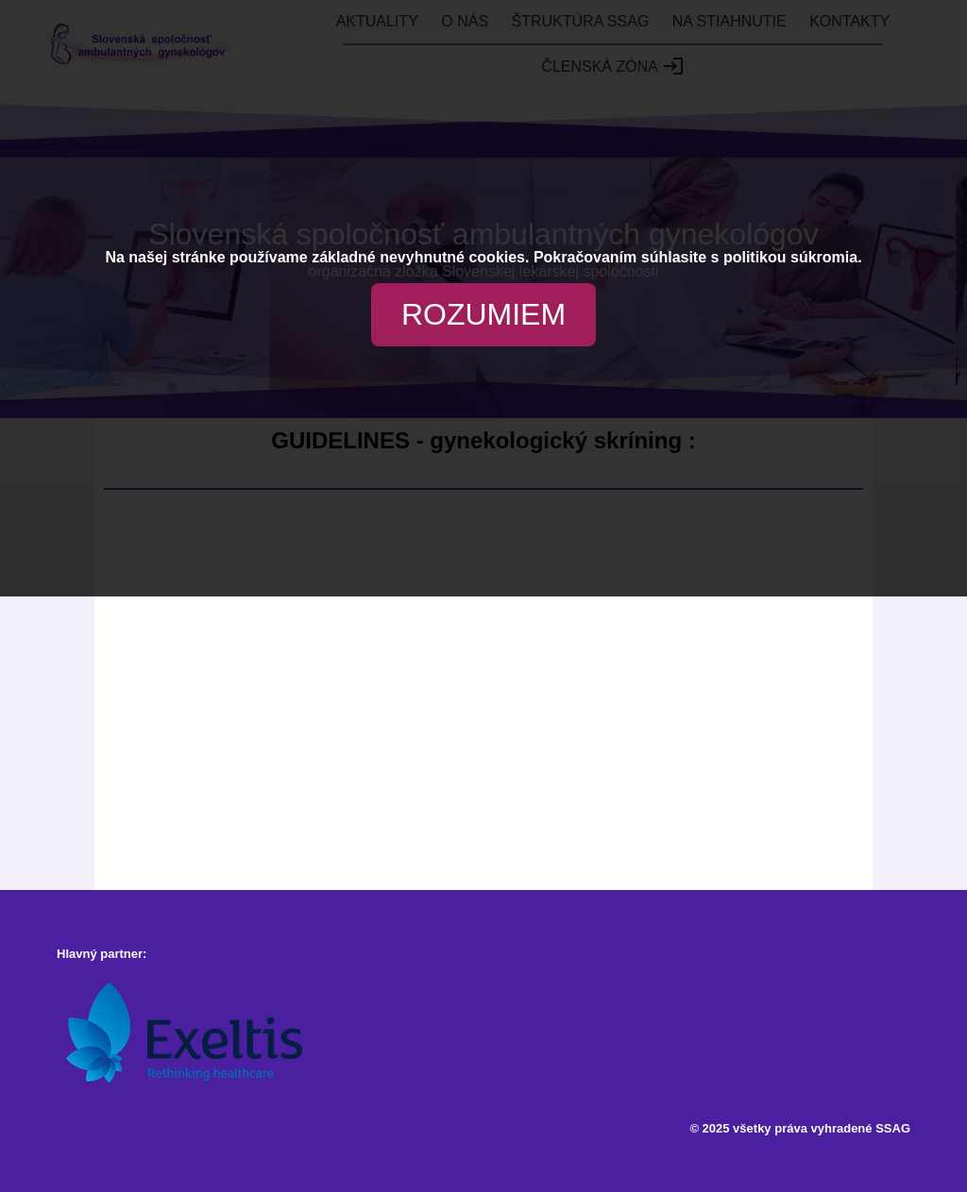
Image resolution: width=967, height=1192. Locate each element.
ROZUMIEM (483, 314)
